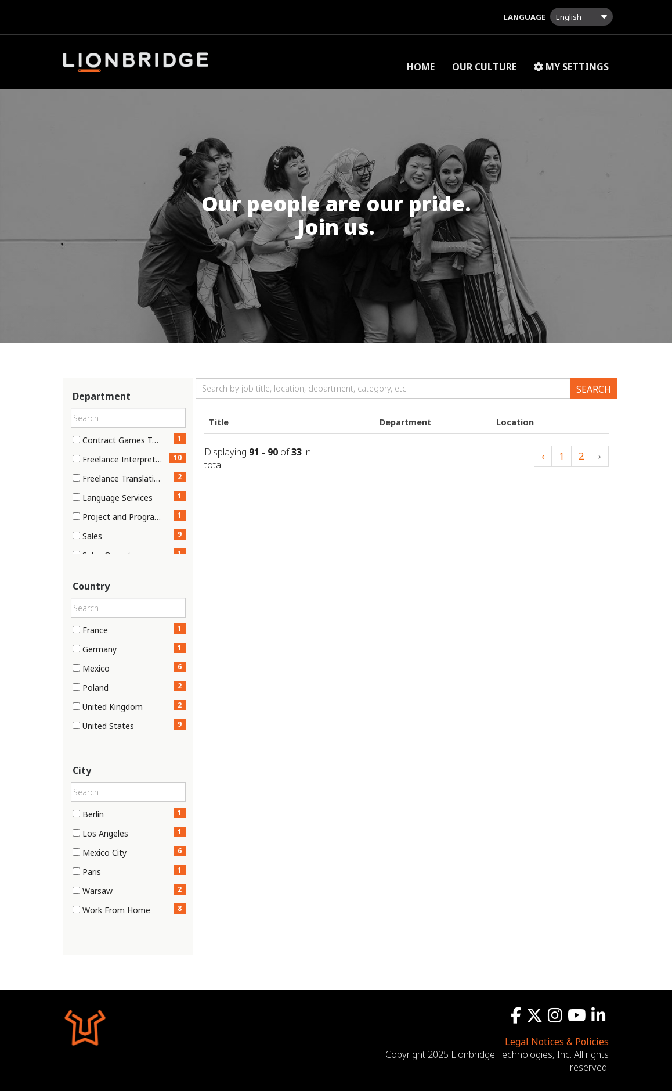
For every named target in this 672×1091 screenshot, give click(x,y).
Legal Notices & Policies (557, 1041)
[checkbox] (76, 439)
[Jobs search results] (406, 452)
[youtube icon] (578, 1017)
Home (421, 66)
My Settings (571, 66)
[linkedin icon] (600, 1017)
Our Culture (484, 66)
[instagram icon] (556, 1017)
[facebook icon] (517, 1017)
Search (593, 389)
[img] (336, 215)
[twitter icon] (535, 1017)
